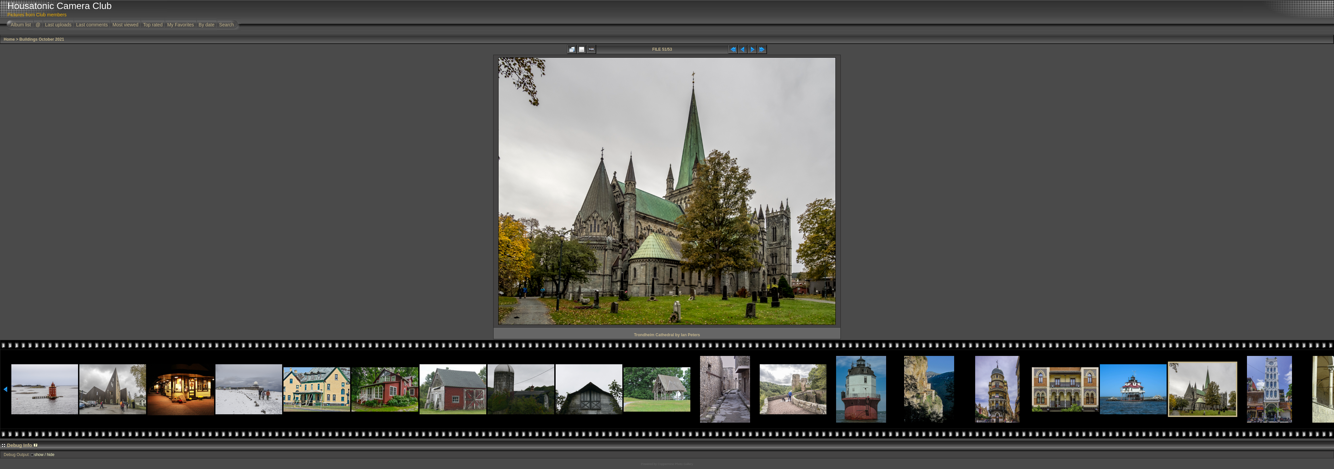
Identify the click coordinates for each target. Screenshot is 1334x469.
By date (206, 24)
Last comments (92, 24)
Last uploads (58, 24)
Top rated (152, 24)
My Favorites (180, 24)
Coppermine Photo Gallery (675, 464)
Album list (21, 24)
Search (226, 24)
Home (9, 39)
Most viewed (125, 24)
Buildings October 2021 (41, 39)
